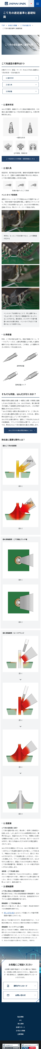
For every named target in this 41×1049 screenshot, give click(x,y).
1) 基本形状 (10, 78)
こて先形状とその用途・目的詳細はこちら (20, 159)
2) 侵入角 (9, 85)
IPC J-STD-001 (9, 918)
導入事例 (20, 1029)
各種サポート (20, 1032)
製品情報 (20, 1022)
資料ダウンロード (20, 991)
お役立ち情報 (20, 1036)
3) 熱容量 (9, 91)
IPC (20, 1026)
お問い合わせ (20, 1000)
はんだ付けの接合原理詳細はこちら (20, 430)
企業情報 (20, 1039)
